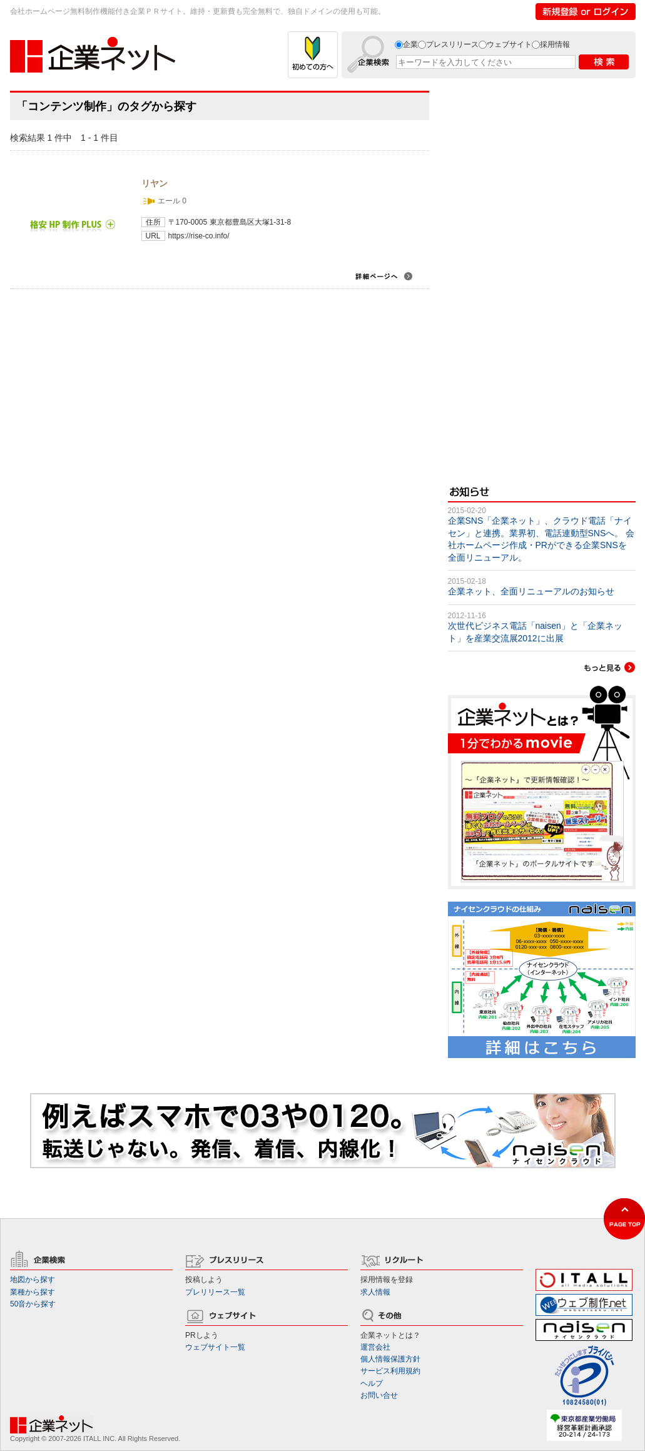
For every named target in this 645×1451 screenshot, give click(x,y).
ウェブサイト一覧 (215, 1347)
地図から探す (32, 1279)
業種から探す (32, 1292)
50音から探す (33, 1304)
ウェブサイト (509, 44)
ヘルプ (371, 1383)
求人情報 (375, 1292)
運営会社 (375, 1347)
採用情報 (555, 44)
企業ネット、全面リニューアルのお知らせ (531, 591)
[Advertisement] (517, 278)
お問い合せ (379, 1395)
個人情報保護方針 (390, 1359)
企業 (410, 44)
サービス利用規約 (390, 1371)
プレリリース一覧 (215, 1292)
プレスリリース (452, 44)
